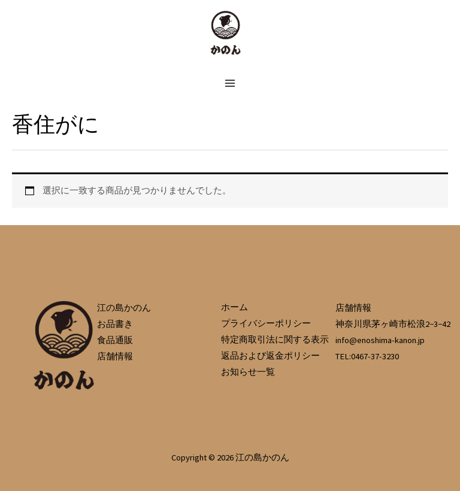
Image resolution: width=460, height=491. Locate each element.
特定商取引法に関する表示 (275, 339)
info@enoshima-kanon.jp (380, 340)
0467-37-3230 (375, 356)
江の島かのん (124, 307)
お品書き (115, 324)
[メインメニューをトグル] (230, 83)
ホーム (234, 307)
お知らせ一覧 (248, 371)
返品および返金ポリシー (270, 355)
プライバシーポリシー (266, 323)
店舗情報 (115, 356)
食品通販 (115, 340)
